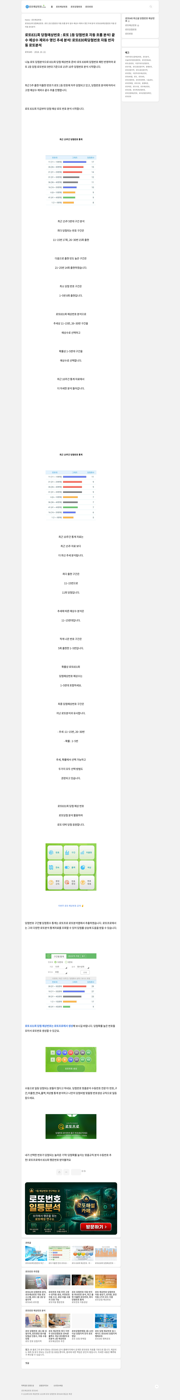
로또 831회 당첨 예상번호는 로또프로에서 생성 (49, 1026)
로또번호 (89, 6)
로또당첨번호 (76, 6)
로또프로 (137, 83)
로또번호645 (146, 60)
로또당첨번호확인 (145, 93)
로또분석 (146, 56)
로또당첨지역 (129, 70)
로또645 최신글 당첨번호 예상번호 (140, 19)
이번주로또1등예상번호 (133, 56)
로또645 (141, 76)
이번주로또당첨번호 (142, 63)
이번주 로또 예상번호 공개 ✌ (71, 905)
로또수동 (136, 86)
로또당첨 (128, 90)
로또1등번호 (129, 63)
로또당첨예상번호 (131, 93)
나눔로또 (150, 80)
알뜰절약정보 (43, 1385)
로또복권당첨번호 (139, 90)
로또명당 (128, 73)
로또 (135, 76)
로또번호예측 (140, 80)
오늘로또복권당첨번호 (132, 60)
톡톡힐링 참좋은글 (27, 1385)
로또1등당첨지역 (141, 70)
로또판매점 (129, 83)
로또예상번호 (61, 6)
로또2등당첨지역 (138, 66)
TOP (157, 1386)
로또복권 (128, 86)
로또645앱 (128, 76)
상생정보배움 (58, 1385)
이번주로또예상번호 (140, 73)
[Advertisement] (71, 422)
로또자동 (128, 66)
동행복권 (145, 83)
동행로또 (149, 66)
